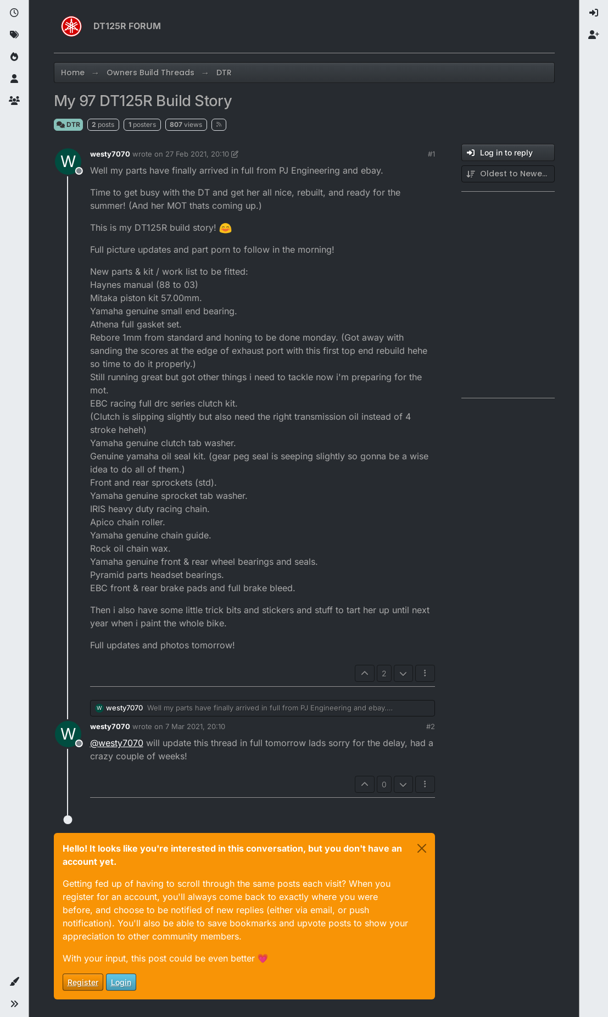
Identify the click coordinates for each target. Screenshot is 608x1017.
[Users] (14, 79)
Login (121, 982)
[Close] (422, 848)
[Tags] (14, 35)
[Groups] (14, 101)
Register (83, 982)
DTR (68, 124)
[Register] (594, 35)
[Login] (594, 13)
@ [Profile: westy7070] (116, 742)
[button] (14, 982)
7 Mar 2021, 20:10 (195, 726)
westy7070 (110, 153)
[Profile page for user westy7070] (68, 161)
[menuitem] (594, 13)
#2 (430, 726)
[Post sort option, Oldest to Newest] (508, 173)
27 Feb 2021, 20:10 (197, 153)
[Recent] (14, 13)
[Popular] (14, 57)
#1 (431, 153)
